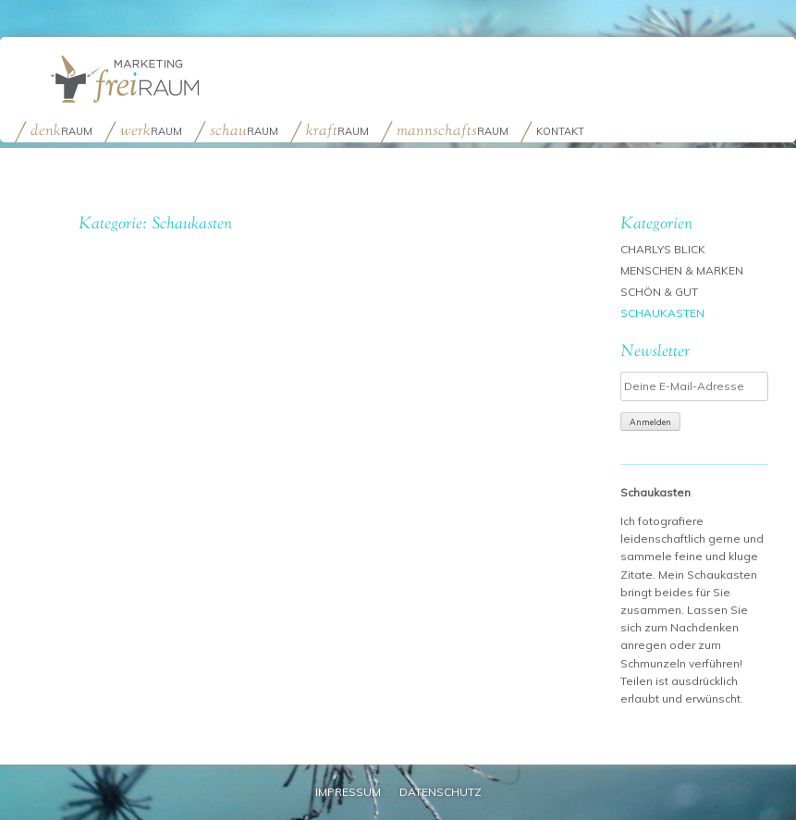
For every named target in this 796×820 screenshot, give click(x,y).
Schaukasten (662, 313)
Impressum (348, 792)
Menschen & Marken (681, 270)
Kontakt (560, 131)
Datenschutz (440, 792)
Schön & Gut (659, 292)
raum (61, 130)
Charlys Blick (662, 249)
